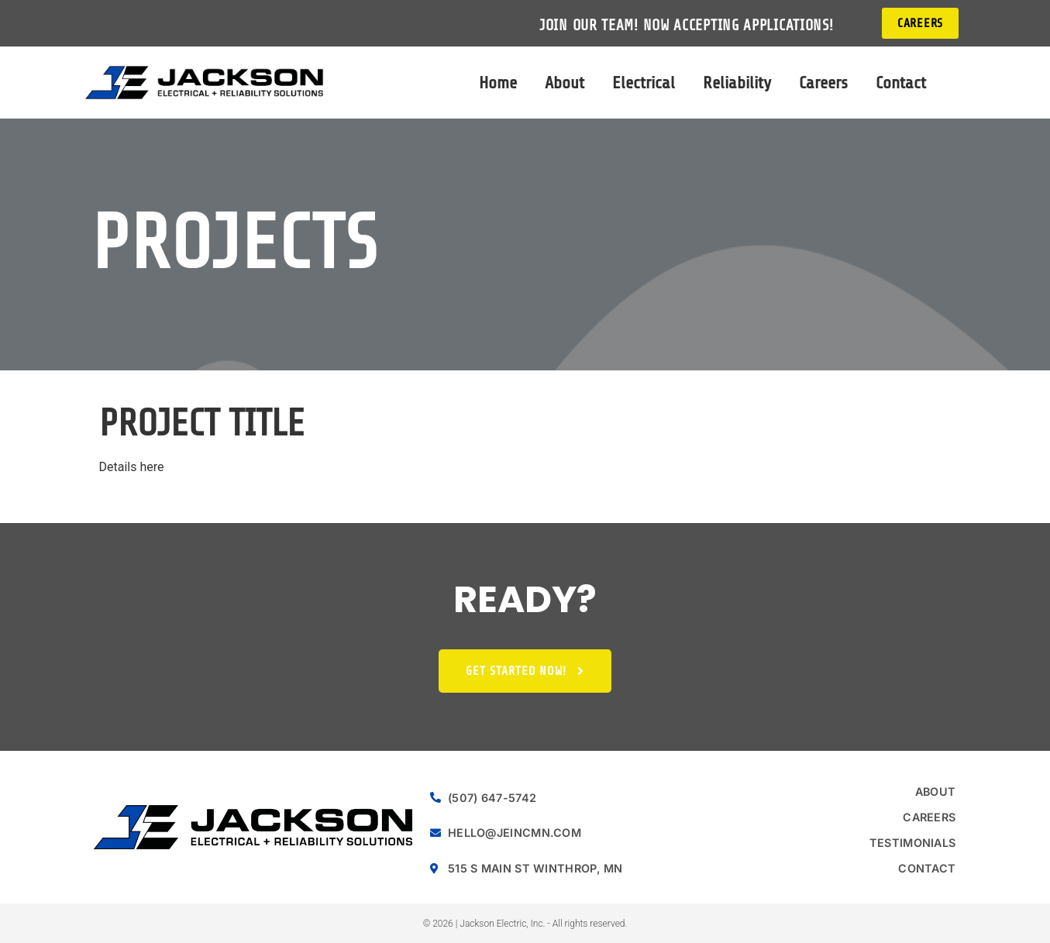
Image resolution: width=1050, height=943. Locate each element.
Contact (901, 82)
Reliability (737, 82)
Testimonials (912, 842)
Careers (823, 82)
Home (498, 82)
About (564, 82)
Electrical (643, 82)
